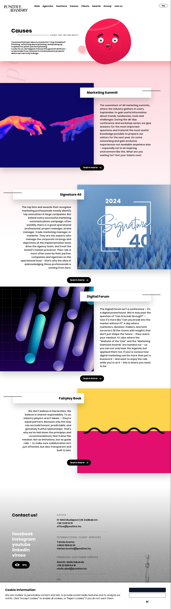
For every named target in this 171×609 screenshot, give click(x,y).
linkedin (21, 550)
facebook (22, 534)
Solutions (61, 6)
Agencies (48, 6)
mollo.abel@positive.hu (72, 568)
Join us (118, 6)
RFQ (21, 565)
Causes (74, 6)
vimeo (19, 555)
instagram (24, 539)
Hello (37, 6)
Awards (96, 6)
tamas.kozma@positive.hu (74, 548)
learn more (92, 167)
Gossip (107, 6)
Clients (85, 6)
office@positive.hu (69, 526)
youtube (21, 544)
